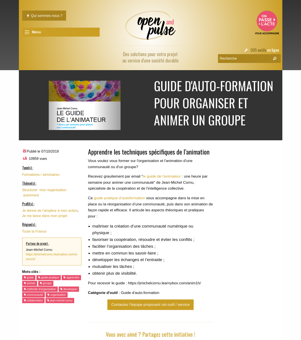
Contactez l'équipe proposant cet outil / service (150, 304)
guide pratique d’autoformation (119, 198)
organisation (56, 294)
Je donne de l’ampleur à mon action (50, 210)
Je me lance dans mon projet (44, 216)
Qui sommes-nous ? (44, 16)
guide (29, 277)
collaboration (33, 300)
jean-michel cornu (59, 300)
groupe (46, 283)
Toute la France (34, 231)
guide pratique (48, 277)
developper (68, 289)
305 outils (258, 50)
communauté (33, 294)
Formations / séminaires (41, 174)
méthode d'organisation (40, 289)
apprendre (71, 277)
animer (30, 283)
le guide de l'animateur (162, 176)
